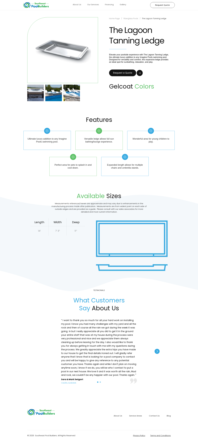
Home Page (114, 18)
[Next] (157, 351)
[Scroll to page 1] (97, 382)
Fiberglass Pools (130, 18)
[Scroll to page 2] (100, 382)
